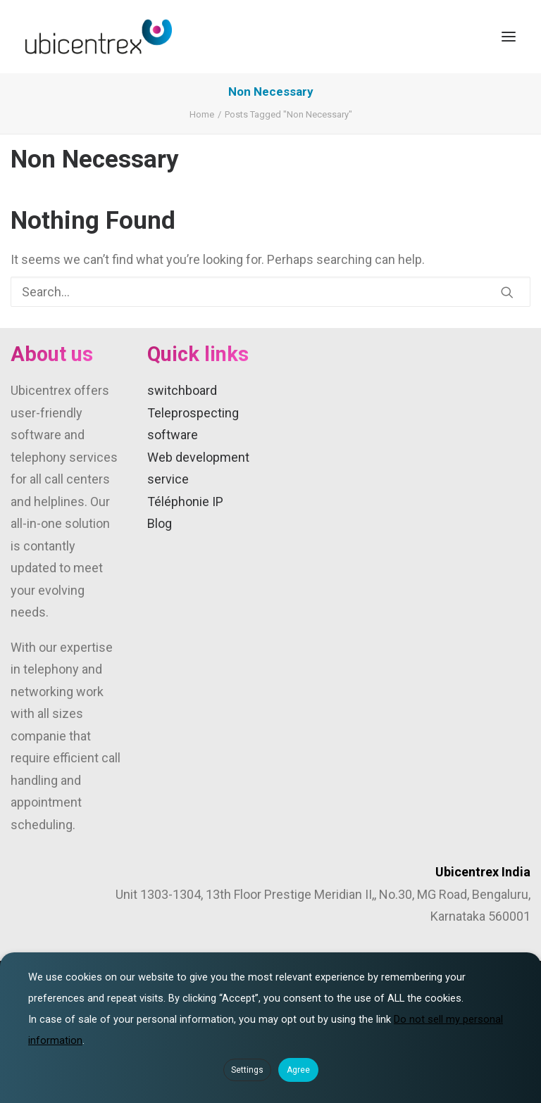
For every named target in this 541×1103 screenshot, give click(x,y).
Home (201, 114)
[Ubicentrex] (98, 36)
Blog (159, 523)
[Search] (270, 292)
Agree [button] (298, 1070)
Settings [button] (247, 1070)
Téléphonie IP (185, 501)
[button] (508, 36)
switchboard (182, 390)
